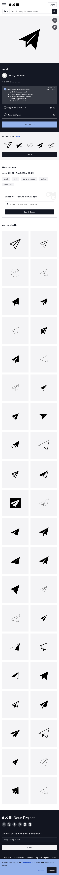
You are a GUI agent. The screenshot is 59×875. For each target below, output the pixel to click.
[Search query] (29, 204)
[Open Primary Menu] (4, 5)
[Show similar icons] (54, 27)
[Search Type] (5, 11)
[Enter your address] (29, 839)
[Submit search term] (54, 11)
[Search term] (31, 11)
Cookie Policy (27, 862)
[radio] (29, 95)
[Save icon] (54, 20)
